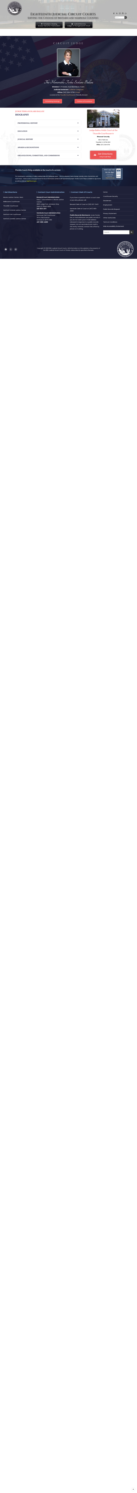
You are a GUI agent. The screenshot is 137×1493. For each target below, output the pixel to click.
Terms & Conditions (110, 222)
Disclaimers (107, 201)
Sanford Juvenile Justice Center (14, 219)
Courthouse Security (110, 196)
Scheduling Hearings (52, 101)
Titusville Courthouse (67, 95)
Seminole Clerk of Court (78, 209)
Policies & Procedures (84, 101)
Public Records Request (111, 209)
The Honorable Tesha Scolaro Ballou (68, 82)
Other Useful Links (109, 218)
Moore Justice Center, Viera (13, 197)
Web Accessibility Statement (113, 226)
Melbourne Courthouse (11, 202)
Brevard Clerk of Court (78, 204)
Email (78, 92)
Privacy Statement (110, 213)
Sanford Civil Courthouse (12, 214)
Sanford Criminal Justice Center (14, 210)
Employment (107, 205)
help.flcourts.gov (31, 181)
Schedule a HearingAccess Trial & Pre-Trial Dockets (49, 25)
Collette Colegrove (76, 89)
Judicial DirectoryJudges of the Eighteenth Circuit (78, 25)
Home (105, 192)
